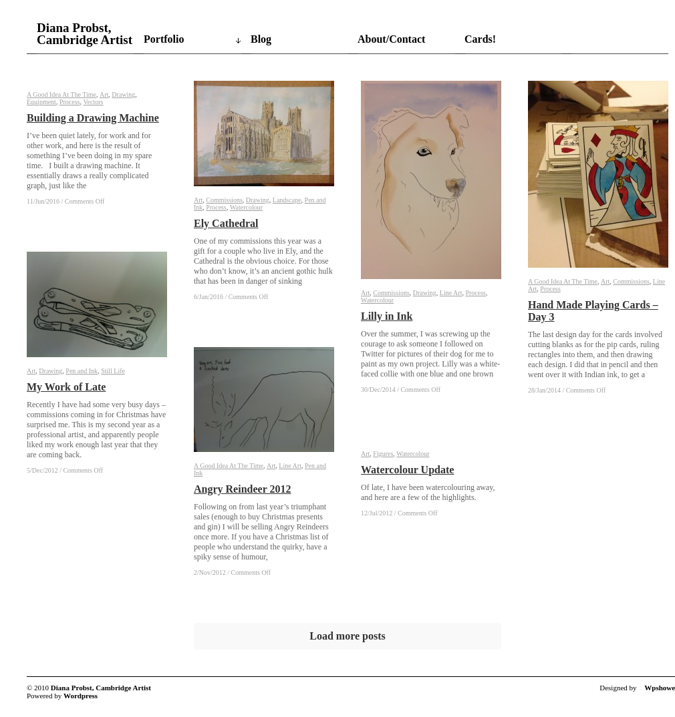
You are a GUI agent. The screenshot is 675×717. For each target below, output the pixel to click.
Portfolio (164, 39)
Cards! (480, 39)
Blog (261, 39)
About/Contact (391, 39)
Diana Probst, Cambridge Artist (84, 34)
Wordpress (80, 696)
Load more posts (347, 636)
